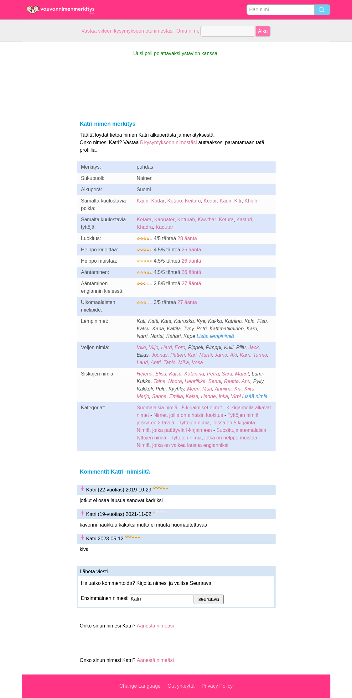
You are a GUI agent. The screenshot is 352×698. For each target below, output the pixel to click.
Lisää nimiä (254, 396)
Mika (183, 362)
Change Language (140, 686)
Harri (166, 347)
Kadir (225, 200)
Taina (159, 381)
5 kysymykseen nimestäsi (168, 142)
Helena (145, 373)
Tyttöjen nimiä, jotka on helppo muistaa (214, 437)
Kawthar (207, 219)
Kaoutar (164, 227)
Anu (245, 381)
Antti (156, 362)
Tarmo (260, 355)
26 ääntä (191, 249)
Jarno (221, 355)
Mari (207, 388)
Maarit (242, 373)
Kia (237, 388)
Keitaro (193, 200)
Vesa (197, 362)
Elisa (160, 373)
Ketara (144, 219)
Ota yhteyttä (181, 686)
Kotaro (174, 200)
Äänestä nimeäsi (155, 625)
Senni (214, 381)
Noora (175, 381)
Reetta (231, 381)
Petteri (177, 355)
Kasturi (244, 219)
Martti (205, 355)
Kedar (210, 200)
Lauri (142, 362)
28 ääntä (187, 238)
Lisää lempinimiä (215, 336)
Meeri (193, 388)
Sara (227, 373)
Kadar (158, 200)
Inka (223, 396)
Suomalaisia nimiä (157, 407)
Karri (245, 355)
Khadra (145, 227)
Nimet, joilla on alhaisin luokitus (188, 415)
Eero (180, 347)
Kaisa (192, 396)
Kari (192, 355)
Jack (253, 347)
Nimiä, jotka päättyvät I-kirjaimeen (174, 430)
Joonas (160, 355)
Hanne (208, 396)
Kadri (142, 200)
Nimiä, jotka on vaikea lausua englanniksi (183, 445)
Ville (141, 347)
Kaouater (164, 219)
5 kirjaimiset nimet (202, 407)
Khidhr (252, 200)
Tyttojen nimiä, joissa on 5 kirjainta (217, 422)
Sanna (159, 396)
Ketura (226, 219)
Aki (233, 355)
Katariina (194, 373)
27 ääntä (191, 283)
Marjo (143, 396)
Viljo (153, 347)
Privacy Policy (217, 686)
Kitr (238, 200)
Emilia (176, 396)
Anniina (223, 388)
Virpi (236, 396)
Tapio (169, 362)
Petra (213, 373)
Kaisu (175, 373)
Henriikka (195, 381)
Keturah (186, 219)
